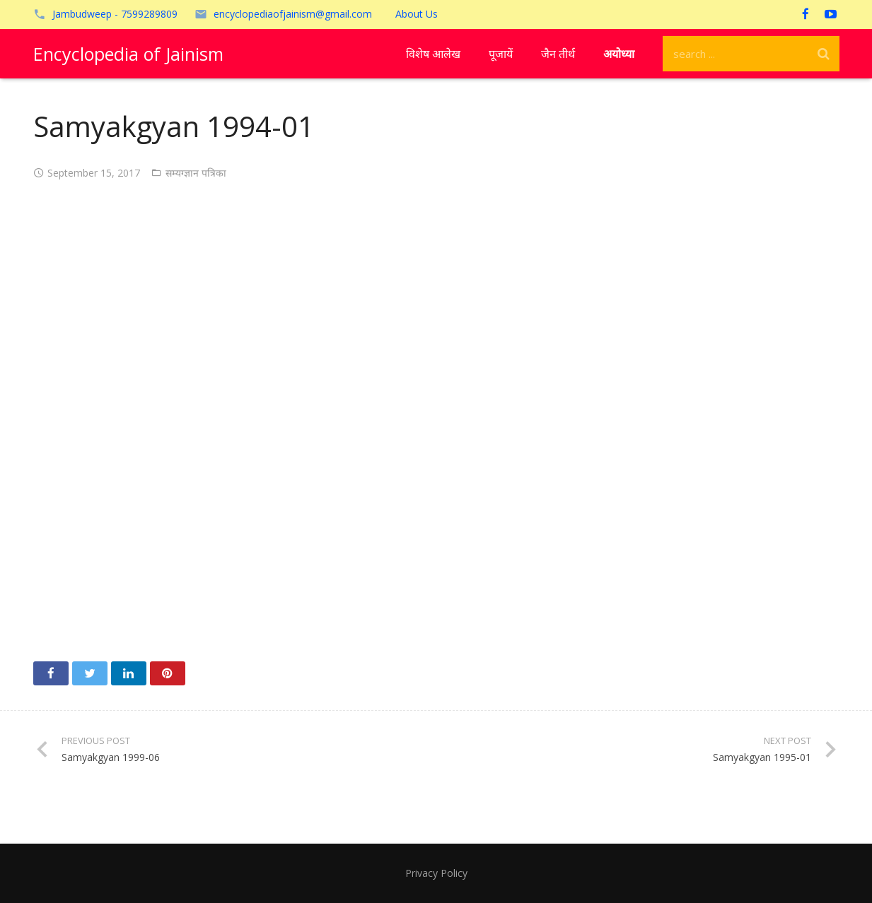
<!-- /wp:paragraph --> (436, 416)
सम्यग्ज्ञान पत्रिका (195, 172)
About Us (416, 13)
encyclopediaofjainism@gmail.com (293, 13)
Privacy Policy (436, 873)
